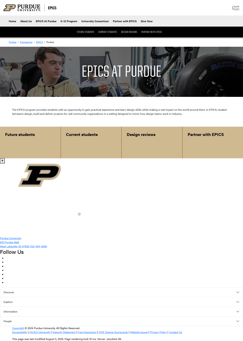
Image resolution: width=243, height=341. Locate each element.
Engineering (26, 42)
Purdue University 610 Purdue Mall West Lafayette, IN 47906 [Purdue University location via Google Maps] (15, 242)
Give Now (147, 21)
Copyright (18, 328)
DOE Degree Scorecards (113, 332)
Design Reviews (129, 32)
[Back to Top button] (2, 160)
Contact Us (175, 332)
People (8, 321)
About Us (26, 21)
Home (12, 21)
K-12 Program (69, 21)
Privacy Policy (158, 332)
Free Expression (87, 332)
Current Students (107, 32)
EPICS (52, 7)
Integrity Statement (64, 332)
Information (10, 311)
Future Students (85, 32)
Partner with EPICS (125, 21)
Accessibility (19, 332)
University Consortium (95, 21)
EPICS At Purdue (46, 21)
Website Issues (139, 332)
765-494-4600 (38, 246)
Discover (9, 292)
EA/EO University (39, 332)
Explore (8, 302)
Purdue (12, 42)
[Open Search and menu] (235, 8)
